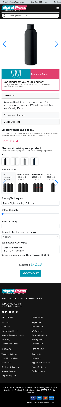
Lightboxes (6, 362)
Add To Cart (30, 273)
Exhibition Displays (10, 358)
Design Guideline (12, 121)
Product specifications (14, 115)
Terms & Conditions (10, 344)
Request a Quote (39, 74)
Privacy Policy (38, 339)
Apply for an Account (41, 362)
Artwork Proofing (39, 335)
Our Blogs (6, 326)
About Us (5, 322)
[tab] (30, 96)
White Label (37, 331)
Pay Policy (6, 339)
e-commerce (32, 402)
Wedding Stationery (10, 354)
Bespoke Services (9, 371)
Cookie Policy (37, 344)
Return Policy (37, 326)
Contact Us (36, 354)
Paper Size (36, 322)
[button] (16, 74)
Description (9, 95)
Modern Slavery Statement (13, 335)
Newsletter (36, 358)
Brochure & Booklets (10, 367)
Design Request (38, 371)
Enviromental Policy (10, 331)
